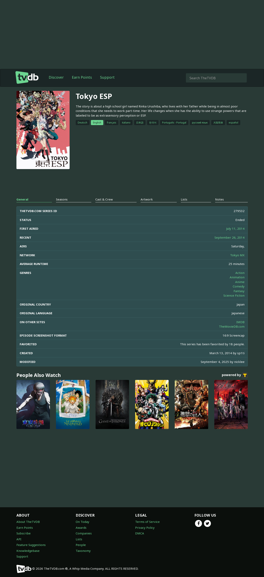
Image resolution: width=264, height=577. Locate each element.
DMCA (139, 533)
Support (107, 77)
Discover (56, 77)
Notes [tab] (219, 199)
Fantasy (239, 291)
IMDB (240, 322)
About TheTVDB (28, 522)
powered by (235, 375)
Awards (81, 528)
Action (240, 273)
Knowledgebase (28, 551)
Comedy (239, 286)
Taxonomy (83, 551)
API (18, 539)
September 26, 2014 (229, 237)
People (81, 545)
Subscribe (23, 533)
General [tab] (22, 199)
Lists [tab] (184, 199)
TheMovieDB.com (232, 326)
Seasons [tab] (62, 199)
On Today (82, 522)
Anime (240, 282)
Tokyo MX (237, 255)
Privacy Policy (145, 528)
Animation (237, 277)
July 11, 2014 (235, 228)
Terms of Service (147, 522)
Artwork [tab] (147, 199)
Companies (84, 533)
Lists (79, 539)
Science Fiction (234, 295)
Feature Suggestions (31, 545)
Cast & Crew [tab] (104, 199)
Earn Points (82, 77)
